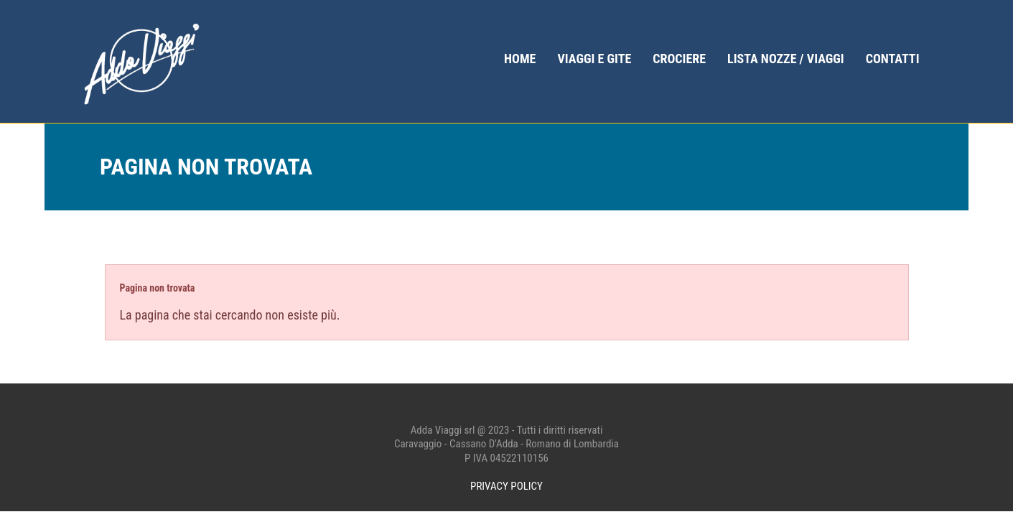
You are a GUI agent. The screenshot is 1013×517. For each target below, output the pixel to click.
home (520, 58)
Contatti (893, 58)
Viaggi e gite (594, 58)
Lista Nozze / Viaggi (785, 58)
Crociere (679, 58)
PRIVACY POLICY (506, 486)
